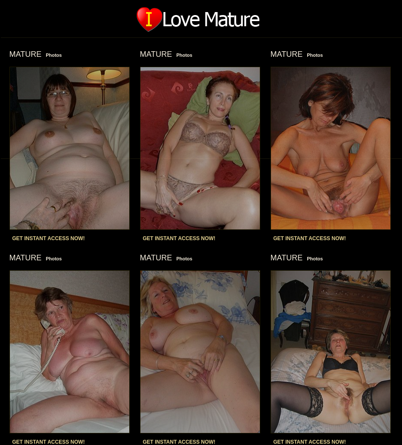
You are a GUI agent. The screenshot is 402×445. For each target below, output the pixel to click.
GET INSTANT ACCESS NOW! (48, 238)
